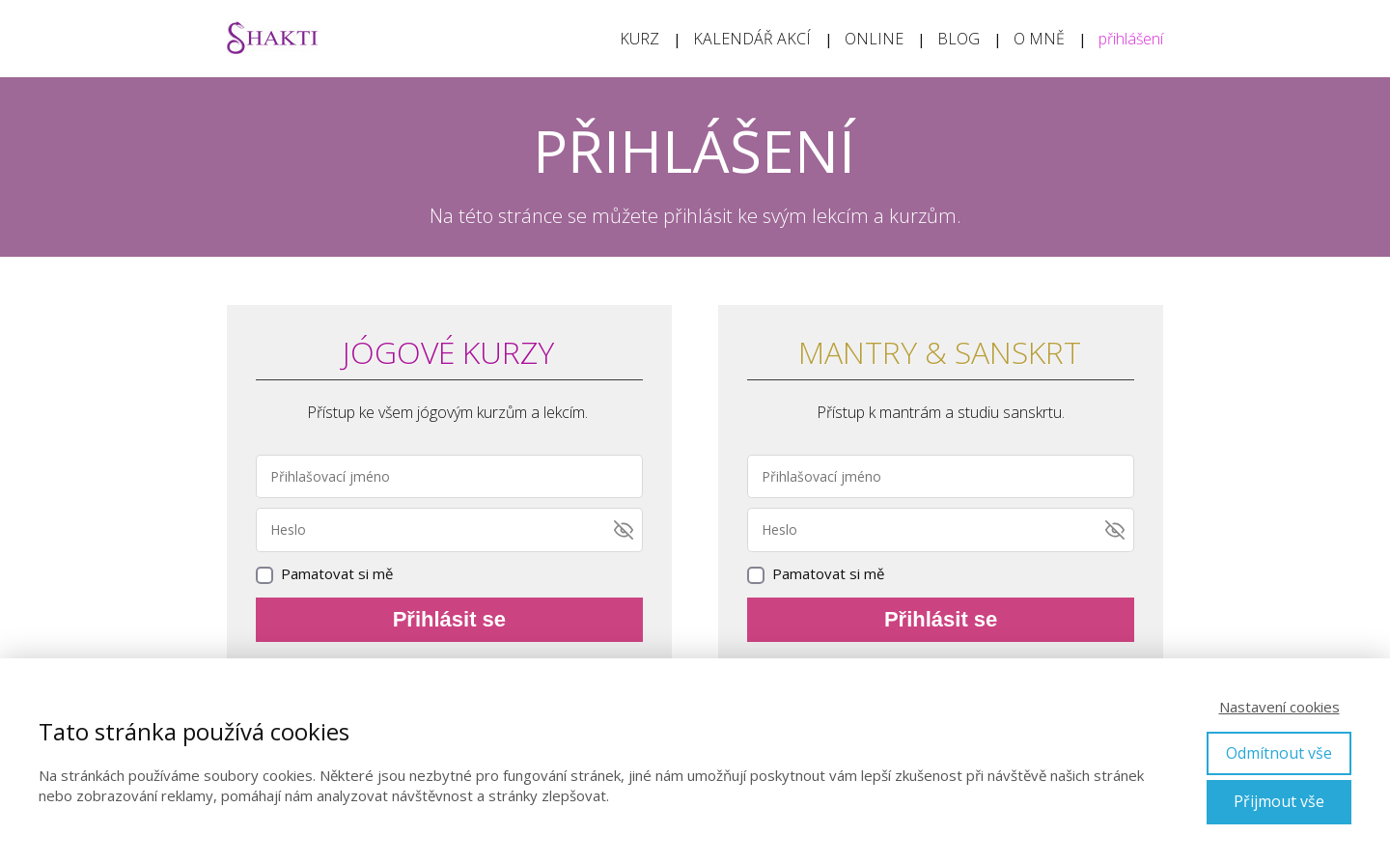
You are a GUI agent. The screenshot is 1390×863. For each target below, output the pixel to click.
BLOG (958, 38)
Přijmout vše (1279, 801)
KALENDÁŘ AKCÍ (752, 38)
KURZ (639, 38)
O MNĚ (1039, 38)
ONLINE (874, 38)
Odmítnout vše (1279, 753)
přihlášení (1130, 38)
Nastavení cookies (1279, 706)
